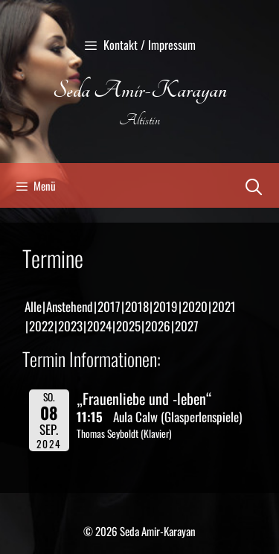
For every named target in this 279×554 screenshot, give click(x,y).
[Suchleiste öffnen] (253, 185)
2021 (224, 306)
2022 (41, 325)
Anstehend (69, 306)
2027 (187, 325)
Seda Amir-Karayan (140, 90)
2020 (195, 306)
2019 (165, 306)
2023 (70, 325)
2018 (137, 306)
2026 (157, 325)
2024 (99, 325)
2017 (109, 306)
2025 (128, 325)
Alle (33, 306)
